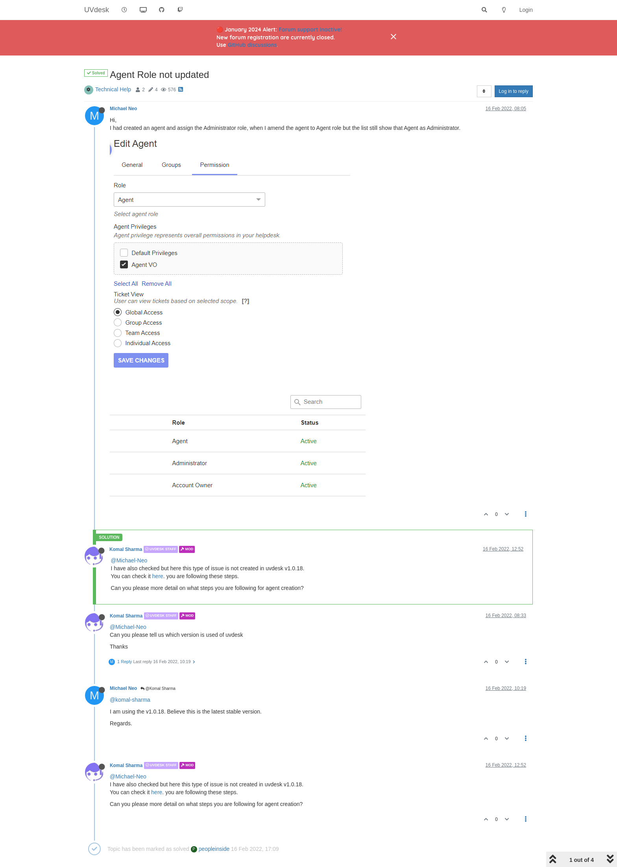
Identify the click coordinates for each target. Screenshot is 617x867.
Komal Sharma (125, 549)
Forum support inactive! (310, 29)
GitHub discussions (252, 44)
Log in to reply (513, 91)
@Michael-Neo (129, 560)
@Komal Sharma (157, 688)
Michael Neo (123, 108)
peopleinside (210, 849)
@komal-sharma (130, 700)
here (157, 576)
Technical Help (113, 89)
